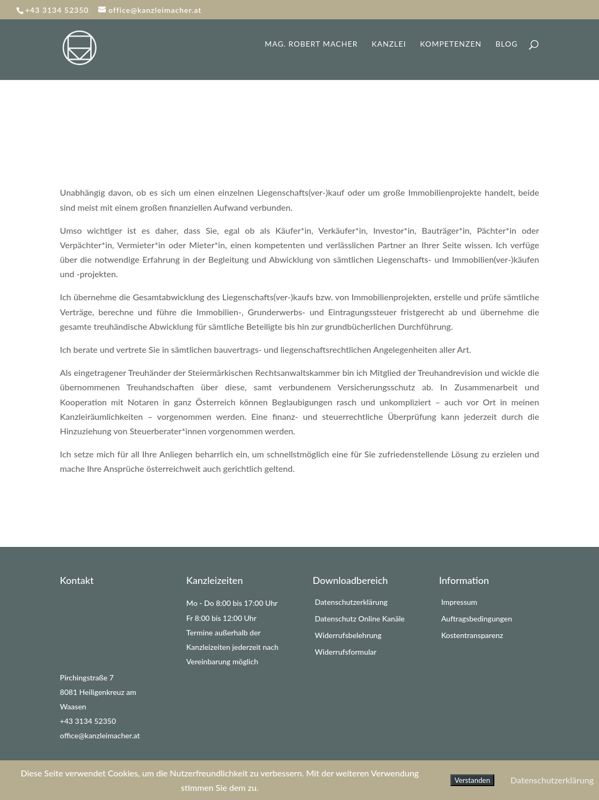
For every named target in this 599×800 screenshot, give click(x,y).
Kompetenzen (451, 44)
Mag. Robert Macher (311, 44)
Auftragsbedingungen (476, 618)
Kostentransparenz (472, 635)
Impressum (459, 601)
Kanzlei (389, 44)
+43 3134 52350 (88, 720)
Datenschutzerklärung (351, 601)
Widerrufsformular (346, 651)
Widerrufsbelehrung (348, 635)
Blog (506, 44)
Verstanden (472, 780)
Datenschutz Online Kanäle (360, 618)
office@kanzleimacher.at (100, 735)
